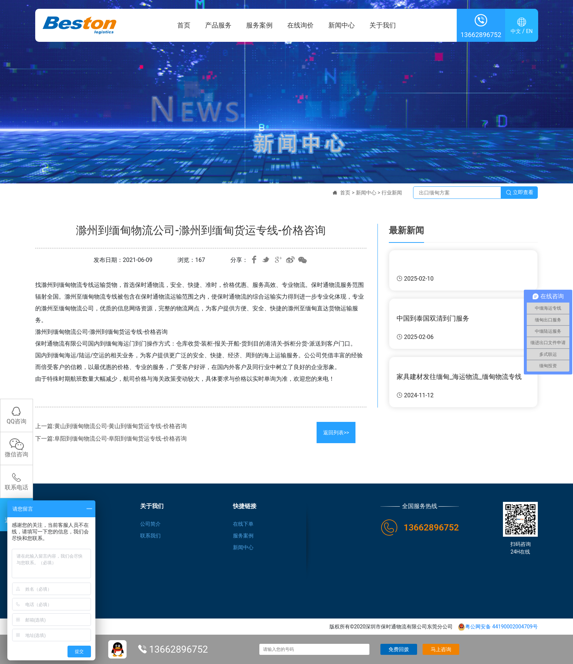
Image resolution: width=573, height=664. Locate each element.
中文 (516, 31)
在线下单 (243, 524)
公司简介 (150, 524)
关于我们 (382, 25)
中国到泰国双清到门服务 (433, 318)
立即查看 (519, 192)
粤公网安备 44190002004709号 (498, 626)
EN (529, 31)
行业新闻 (392, 193)
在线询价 (300, 25)
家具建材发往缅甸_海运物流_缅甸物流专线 (459, 376)
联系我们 (150, 536)
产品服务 (218, 25)
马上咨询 (441, 649)
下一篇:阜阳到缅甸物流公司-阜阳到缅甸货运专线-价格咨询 (111, 438)
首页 (183, 25)
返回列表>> (336, 432)
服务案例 (259, 25)
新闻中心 (341, 25)
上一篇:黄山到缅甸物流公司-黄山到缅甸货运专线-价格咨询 (111, 426)
